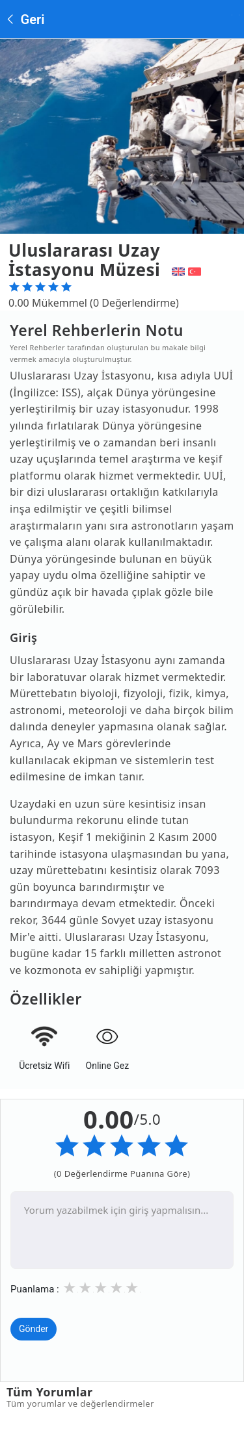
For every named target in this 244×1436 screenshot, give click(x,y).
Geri (25, 19)
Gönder (33, 1329)
